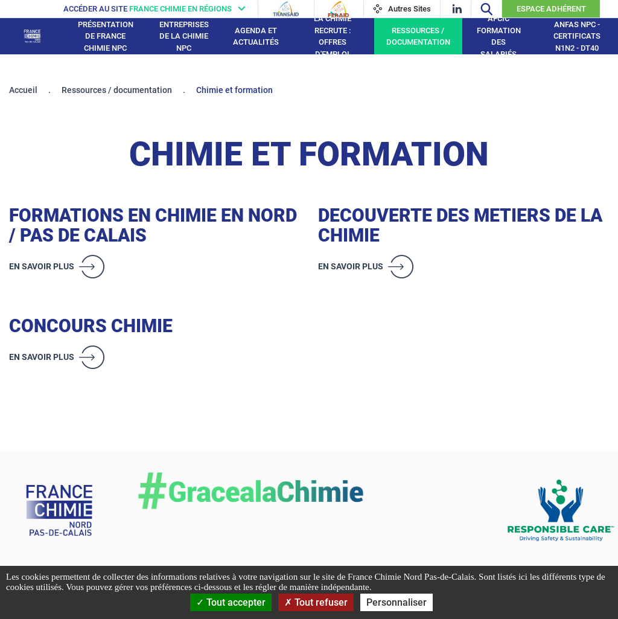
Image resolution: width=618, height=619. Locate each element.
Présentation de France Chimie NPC (105, 36)
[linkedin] (457, 8)
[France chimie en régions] (157, 9)
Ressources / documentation (418, 36)
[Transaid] (286, 9)
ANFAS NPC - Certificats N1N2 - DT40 (576, 36)
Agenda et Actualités (256, 36)
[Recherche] (486, 9)
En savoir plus (41, 266)
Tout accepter (231, 602)
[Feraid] (338, 9)
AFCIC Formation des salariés (499, 36)
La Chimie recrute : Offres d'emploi (332, 36)
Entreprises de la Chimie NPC (184, 36)
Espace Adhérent (551, 8)
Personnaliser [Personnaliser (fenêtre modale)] (396, 602)
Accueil (23, 90)
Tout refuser (316, 602)
